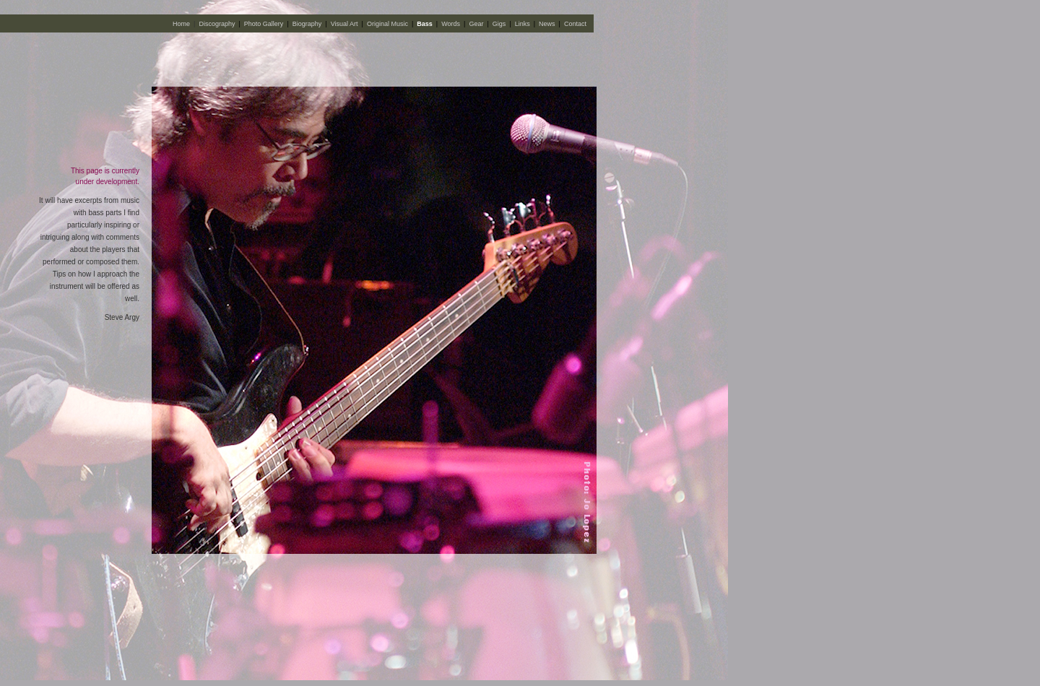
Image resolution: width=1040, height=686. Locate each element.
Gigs (499, 23)
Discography (217, 23)
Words (450, 23)
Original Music (387, 23)
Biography (307, 23)
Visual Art (344, 23)
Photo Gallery (264, 23)
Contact (575, 23)
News (547, 23)
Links (522, 23)
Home (181, 23)
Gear (476, 23)
